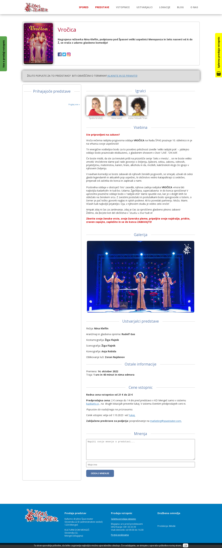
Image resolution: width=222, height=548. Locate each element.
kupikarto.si (92, 417)
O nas (194, 7)
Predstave (102, 7)
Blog (180, 7)
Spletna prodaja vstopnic (123, 518)
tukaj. (132, 429)
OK (185, 545)
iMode (172, 526)
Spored (83, 7)
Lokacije (164, 7)
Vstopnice (123, 7)
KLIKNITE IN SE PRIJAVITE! (122, 75)
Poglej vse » (74, 104)
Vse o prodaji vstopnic (3, 54)
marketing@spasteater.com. (166, 434)
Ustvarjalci (144, 7)
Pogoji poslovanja (120, 534)
